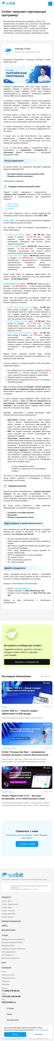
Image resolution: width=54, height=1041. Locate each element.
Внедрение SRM (8, 946)
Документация (8, 930)
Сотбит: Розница (8, 911)
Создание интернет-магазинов (13, 949)
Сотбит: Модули (8, 917)
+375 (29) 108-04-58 (11, 996)
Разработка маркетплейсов (12, 942)
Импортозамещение (11, 921)
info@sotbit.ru (9, 1002)
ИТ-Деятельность (8, 978)
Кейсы (5, 925)
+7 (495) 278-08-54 (10, 991)
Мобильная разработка (10, 958)
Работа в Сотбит (8, 975)
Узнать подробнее (41, 1030)
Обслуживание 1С (9, 952)
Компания (6, 968)
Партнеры (5, 984)
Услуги (5, 935)
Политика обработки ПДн (38, 1038)
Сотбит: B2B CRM (8, 914)
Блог (4, 962)
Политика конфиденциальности (14, 1038)
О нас (4, 972)
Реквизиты (6, 981)
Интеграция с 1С (8, 955)
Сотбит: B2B (6, 901)
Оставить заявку (27, 844)
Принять (15, 1034)
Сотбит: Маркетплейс (10, 904)
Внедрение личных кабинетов (13, 939)
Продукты (6, 897)
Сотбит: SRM (7, 907)
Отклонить (39, 1034)
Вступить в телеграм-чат (27, 662)
